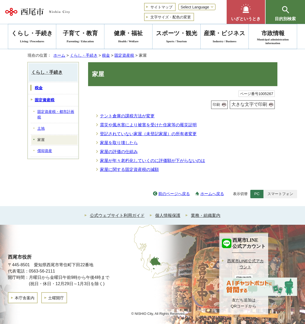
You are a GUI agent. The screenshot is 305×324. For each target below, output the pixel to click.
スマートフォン (280, 194)
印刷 (216, 104)
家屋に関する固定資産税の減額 (129, 169)
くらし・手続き (84, 55)
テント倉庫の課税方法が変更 (127, 116)
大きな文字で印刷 (249, 104)
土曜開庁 (56, 298)
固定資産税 (124, 55)
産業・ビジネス (224, 37)
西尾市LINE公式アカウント (245, 264)
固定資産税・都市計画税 (55, 114)
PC (257, 194)
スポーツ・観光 (176, 37)
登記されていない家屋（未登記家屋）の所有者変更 (148, 134)
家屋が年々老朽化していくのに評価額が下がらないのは (152, 160)
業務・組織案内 (205, 215)
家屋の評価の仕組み (119, 151)
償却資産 (44, 151)
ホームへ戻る (212, 193)
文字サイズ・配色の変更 (170, 17)
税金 (106, 55)
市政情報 (272, 37)
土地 (41, 128)
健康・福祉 (128, 37)
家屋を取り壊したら (119, 142)
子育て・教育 (80, 37)
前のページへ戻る (174, 193)
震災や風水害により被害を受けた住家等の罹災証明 (148, 125)
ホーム (59, 55)
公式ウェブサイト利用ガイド (117, 215)
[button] (246, 12)
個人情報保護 (167, 215)
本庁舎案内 (24, 298)
